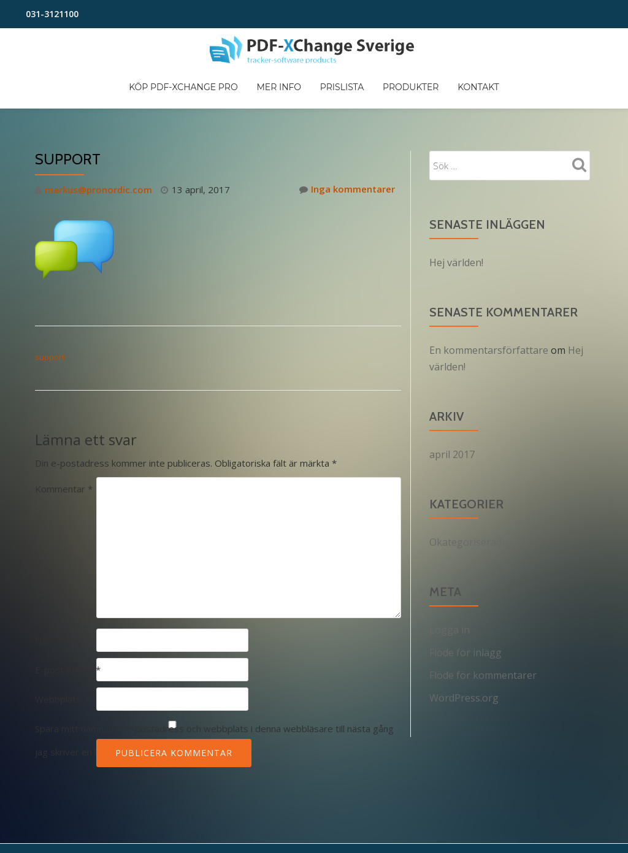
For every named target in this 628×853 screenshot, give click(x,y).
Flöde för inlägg (465, 599)
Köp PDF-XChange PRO (270, 92)
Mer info (369, 92)
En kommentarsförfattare (488, 300)
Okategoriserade (468, 490)
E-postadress (68, 619)
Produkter (507, 92)
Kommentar (64, 438)
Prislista (436, 92)
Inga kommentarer (347, 140)
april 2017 (452, 403)
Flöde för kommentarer (483, 622)
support (49, 307)
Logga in (449, 577)
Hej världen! (456, 213)
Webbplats (58, 649)
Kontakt (578, 92)
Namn (51, 590)
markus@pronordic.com (98, 140)
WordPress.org (464, 644)
